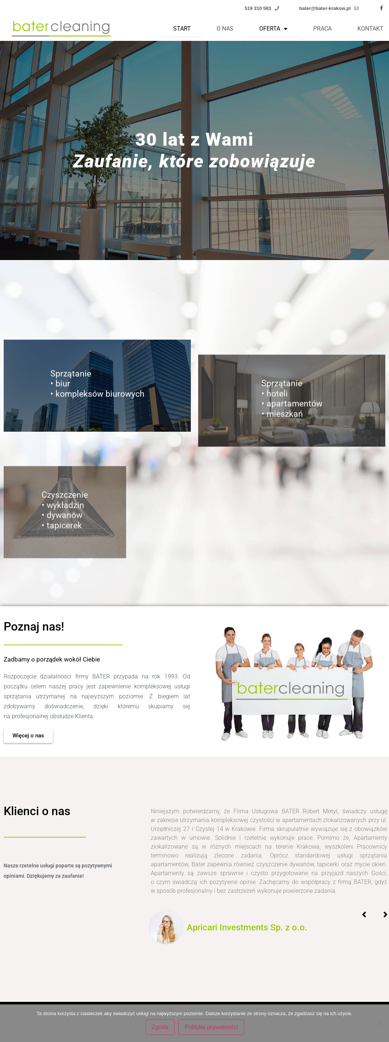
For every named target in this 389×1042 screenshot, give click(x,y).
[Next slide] (373, 151)
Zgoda (161, 1028)
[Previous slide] (16, 151)
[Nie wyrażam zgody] (379, 1024)
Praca (322, 28)
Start (182, 28)
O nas (225, 28)
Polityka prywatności (212, 1028)
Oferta (273, 28)
